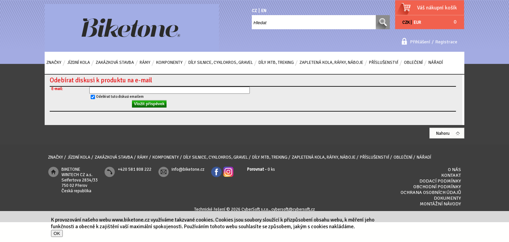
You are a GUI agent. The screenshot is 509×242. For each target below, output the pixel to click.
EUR (417, 22)
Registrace (446, 42)
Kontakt (451, 175)
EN (263, 10)
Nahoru (443, 133)
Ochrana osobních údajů (431, 192)
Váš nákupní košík (437, 7)
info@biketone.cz (188, 169)
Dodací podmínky (440, 181)
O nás (454, 169)
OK (57, 233)
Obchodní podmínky (437, 187)
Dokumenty (447, 198)
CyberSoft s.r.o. (255, 209)
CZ (254, 10)
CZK (406, 22)
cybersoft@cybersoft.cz (293, 209)
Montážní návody (440, 204)
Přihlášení (420, 42)
